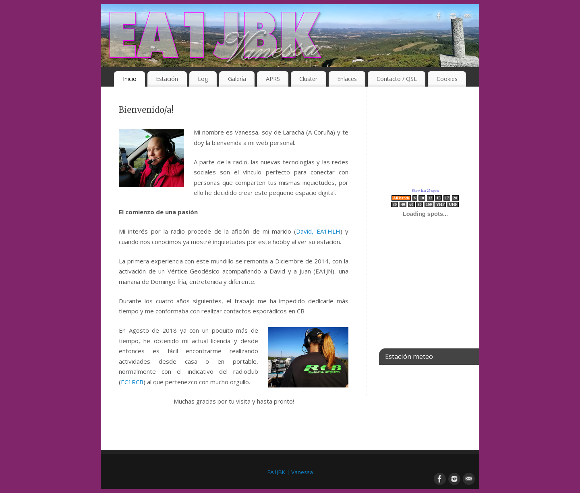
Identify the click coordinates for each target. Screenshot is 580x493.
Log (203, 79)
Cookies (447, 79)
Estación (167, 79)
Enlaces (347, 79)
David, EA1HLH (318, 231)
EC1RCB (132, 382)
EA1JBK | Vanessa (290, 472)
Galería (237, 79)
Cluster (308, 79)
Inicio (130, 79)
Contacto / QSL (397, 79)
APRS (273, 79)
